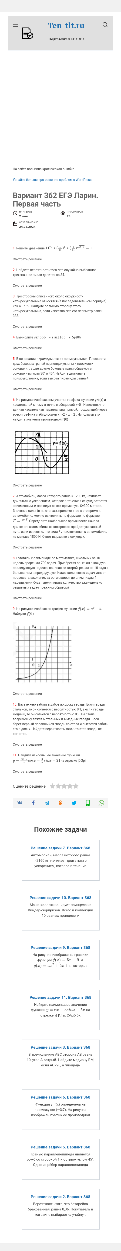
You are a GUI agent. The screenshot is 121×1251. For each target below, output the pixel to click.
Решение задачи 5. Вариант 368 (60, 1146)
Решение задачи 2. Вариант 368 (60, 1196)
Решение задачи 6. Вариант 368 (60, 1097)
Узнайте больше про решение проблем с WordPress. (52, 180)
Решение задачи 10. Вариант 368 (60, 897)
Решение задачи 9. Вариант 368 (60, 947)
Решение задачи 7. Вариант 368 (60, 847)
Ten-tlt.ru (66, 25)
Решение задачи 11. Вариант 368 (60, 997)
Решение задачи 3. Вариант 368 (60, 1047)
